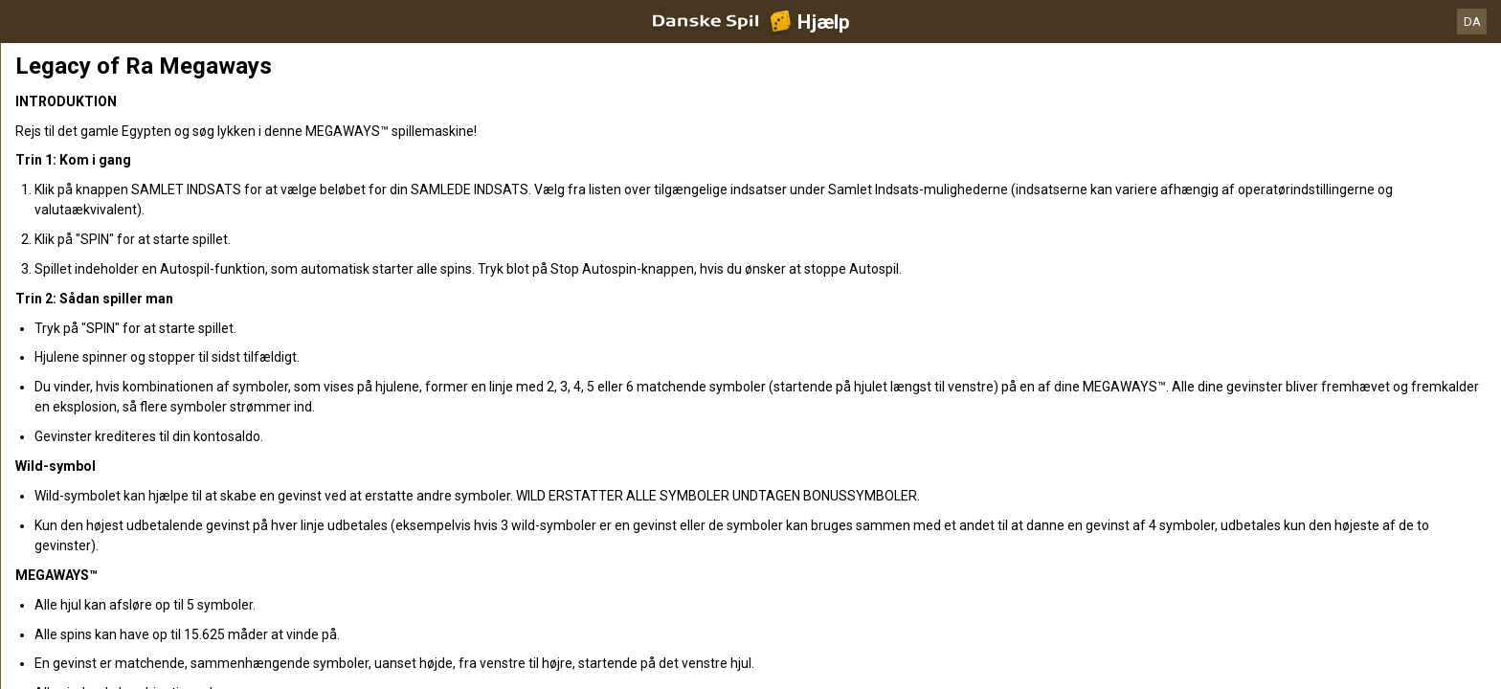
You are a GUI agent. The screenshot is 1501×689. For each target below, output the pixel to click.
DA (1472, 21)
